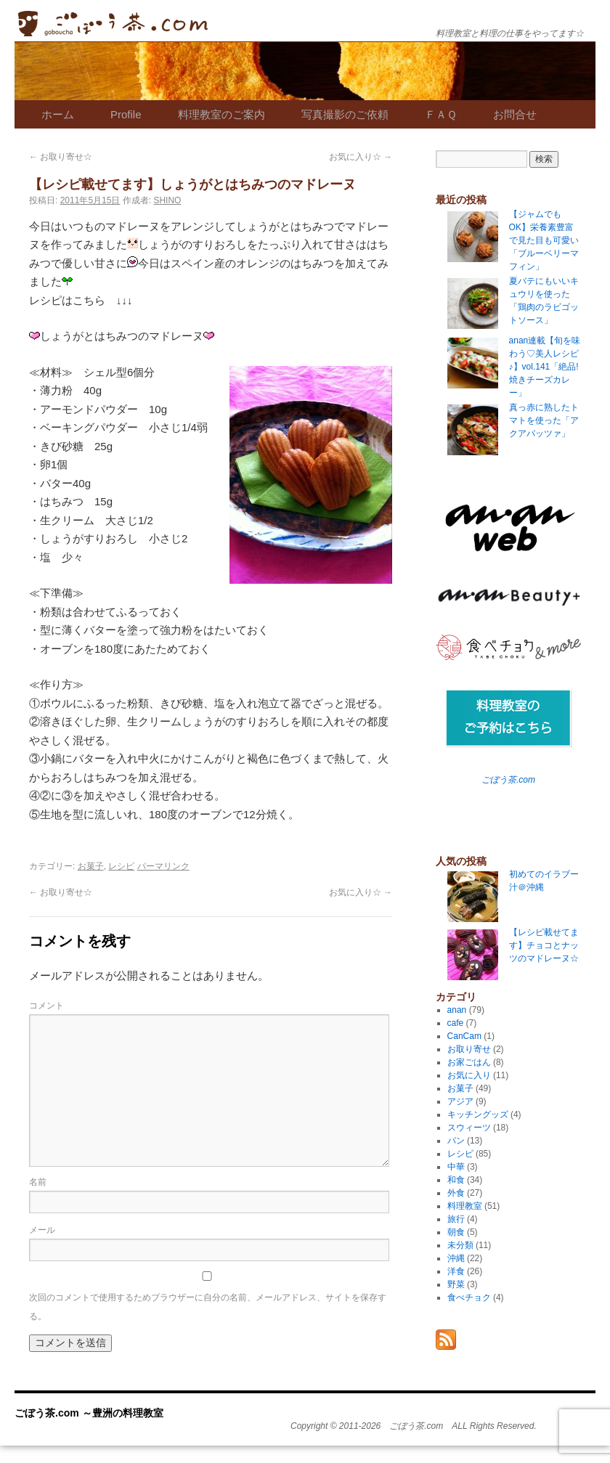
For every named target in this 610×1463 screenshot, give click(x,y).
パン (456, 1141)
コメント (46, 1006)
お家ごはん (469, 1062)
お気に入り (469, 1075)
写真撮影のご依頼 (345, 114)
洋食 (456, 1271)
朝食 (456, 1232)
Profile (126, 114)
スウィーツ (469, 1127)
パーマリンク (163, 866)
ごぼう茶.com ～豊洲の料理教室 (113, 23)
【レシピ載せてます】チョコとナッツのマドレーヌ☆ (544, 945)
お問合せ (515, 114)
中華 (456, 1167)
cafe (455, 1023)
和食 (456, 1180)
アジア (460, 1101)
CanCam (464, 1036)
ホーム (57, 114)
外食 (456, 1193)
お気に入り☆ (360, 157)
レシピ (121, 866)
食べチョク (469, 1297)
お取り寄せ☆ (60, 157)
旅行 (456, 1219)
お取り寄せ (469, 1049)
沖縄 (456, 1258)
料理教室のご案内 (221, 114)
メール (42, 1230)
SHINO (167, 200)
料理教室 (464, 1206)
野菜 (456, 1284)
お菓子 (91, 866)
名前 (37, 1182)
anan (457, 1010)
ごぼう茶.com (508, 780)
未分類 (460, 1245)
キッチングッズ (477, 1114)
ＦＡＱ (441, 114)
